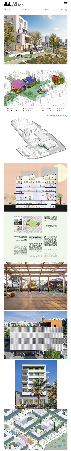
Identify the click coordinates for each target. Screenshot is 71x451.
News (46, 9)
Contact (26, 9)
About (7, 9)
